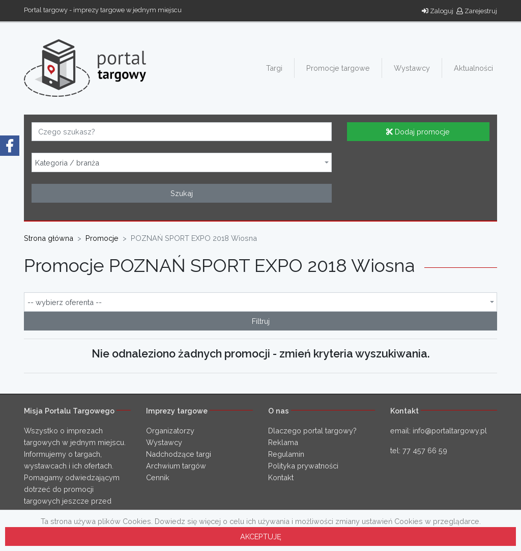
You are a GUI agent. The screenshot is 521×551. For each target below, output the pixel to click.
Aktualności (473, 68)
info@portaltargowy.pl (450, 430)
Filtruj (261, 321)
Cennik (157, 477)
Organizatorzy (170, 430)
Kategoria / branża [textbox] (67, 163)
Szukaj (181, 193)
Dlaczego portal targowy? (312, 430)
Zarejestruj (476, 11)
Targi (274, 68)
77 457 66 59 (424, 450)
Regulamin (286, 454)
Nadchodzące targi (178, 454)
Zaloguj (437, 11)
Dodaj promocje (418, 131)
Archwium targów (176, 465)
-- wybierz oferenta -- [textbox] (64, 302)
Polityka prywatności (303, 465)
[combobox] (182, 162)
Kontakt (281, 477)
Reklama (283, 442)
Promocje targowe (338, 68)
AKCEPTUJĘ (260, 536)
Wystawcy (412, 68)
